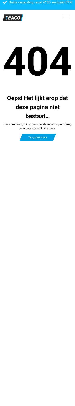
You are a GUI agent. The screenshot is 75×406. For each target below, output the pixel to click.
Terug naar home (37, 137)
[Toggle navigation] (66, 18)
